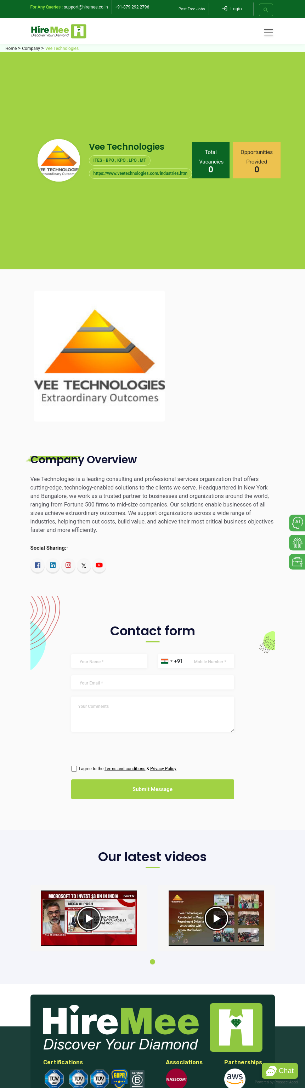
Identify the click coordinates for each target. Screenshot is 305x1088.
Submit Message (152, 789)
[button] (280, 1071)
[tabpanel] (88, 918)
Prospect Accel (286, 1082)
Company (31, 48)
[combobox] (166, 661)
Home (11, 48)
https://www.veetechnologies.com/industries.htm (141, 173)
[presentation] (124, 751)
